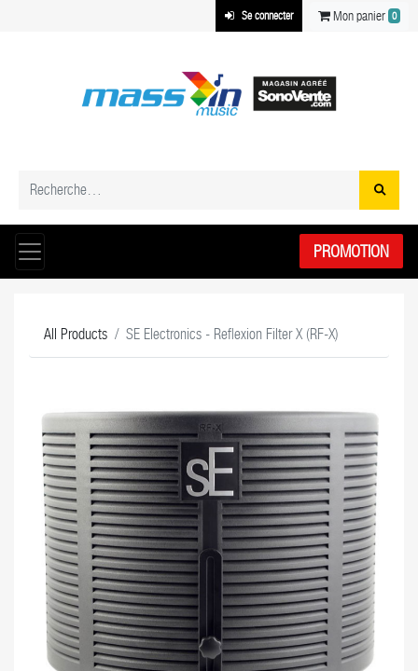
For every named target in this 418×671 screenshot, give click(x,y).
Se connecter (259, 15)
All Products (75, 334)
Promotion (351, 251)
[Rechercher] (379, 190)
